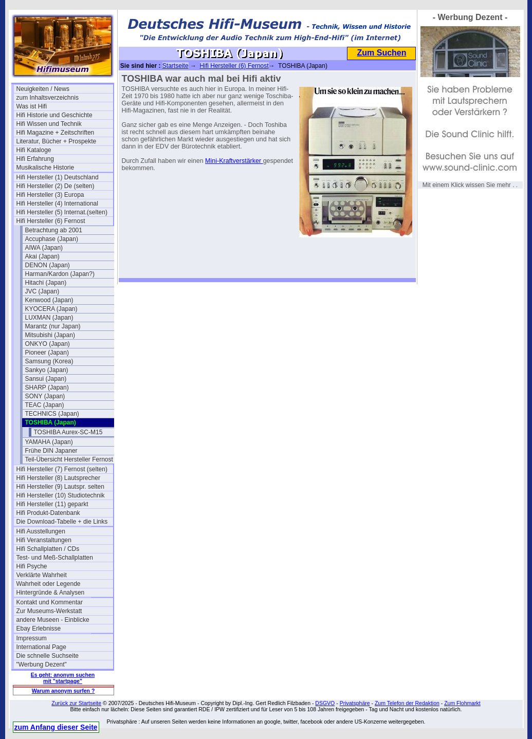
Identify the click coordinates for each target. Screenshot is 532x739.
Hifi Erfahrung (35, 158)
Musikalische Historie (45, 167)
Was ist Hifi (31, 106)
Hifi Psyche (31, 566)
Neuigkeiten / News (42, 89)
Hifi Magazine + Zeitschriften (55, 132)
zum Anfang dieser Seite (56, 727)
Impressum (31, 638)
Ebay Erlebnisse (38, 628)
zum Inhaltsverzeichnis (47, 97)
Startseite (175, 65)
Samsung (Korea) (49, 361)
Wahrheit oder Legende (48, 583)
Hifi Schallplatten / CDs (48, 548)
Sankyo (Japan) (46, 370)
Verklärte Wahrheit (41, 575)
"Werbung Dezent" (41, 664)
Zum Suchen (381, 52)
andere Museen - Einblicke (52, 619)
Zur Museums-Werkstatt (49, 611)
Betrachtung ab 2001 (53, 230)
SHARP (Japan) (47, 387)
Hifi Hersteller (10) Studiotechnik (60, 495)
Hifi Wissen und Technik (49, 123)
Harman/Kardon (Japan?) (60, 274)
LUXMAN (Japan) (49, 317)
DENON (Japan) (47, 265)
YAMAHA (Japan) (49, 442)
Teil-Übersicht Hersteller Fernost (69, 459)
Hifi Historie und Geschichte (54, 115)
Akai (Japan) (42, 256)
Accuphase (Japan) (51, 239)
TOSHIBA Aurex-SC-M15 (68, 432)
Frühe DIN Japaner (51, 450)
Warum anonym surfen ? (63, 691)
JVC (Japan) (42, 291)
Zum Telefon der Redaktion (407, 703)
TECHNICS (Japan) (52, 413)
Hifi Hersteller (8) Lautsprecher (58, 478)
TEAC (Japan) (44, 405)
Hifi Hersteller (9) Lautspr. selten (60, 486)
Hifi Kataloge (33, 150)
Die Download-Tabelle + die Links (62, 521)
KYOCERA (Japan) (51, 308)
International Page (41, 647)
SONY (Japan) (45, 396)
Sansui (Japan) (46, 378)
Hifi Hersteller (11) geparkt (52, 504)
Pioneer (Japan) (47, 352)
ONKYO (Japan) (47, 343)
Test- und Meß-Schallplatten (54, 557)
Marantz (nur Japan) (53, 326)
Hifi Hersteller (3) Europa (50, 194)
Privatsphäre (355, 703)
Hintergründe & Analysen (50, 592)
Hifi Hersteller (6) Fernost (50, 221)
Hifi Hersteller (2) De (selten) (55, 186)
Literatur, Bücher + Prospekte (56, 141)
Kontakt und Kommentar (49, 602)
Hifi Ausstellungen (40, 531)
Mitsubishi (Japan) (50, 335)
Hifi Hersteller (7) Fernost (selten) (61, 469)
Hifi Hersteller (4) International (57, 203)
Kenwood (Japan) (49, 300)
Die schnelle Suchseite (47, 655)
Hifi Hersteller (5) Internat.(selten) (61, 212)
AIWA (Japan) (44, 247)
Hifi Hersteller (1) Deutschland (57, 177)
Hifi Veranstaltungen (43, 540)
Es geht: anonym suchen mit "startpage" (63, 678)
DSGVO (325, 703)
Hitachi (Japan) (46, 282)
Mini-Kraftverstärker (234, 160)
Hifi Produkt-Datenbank (48, 512)
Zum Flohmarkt (462, 703)
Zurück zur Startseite (76, 703)
